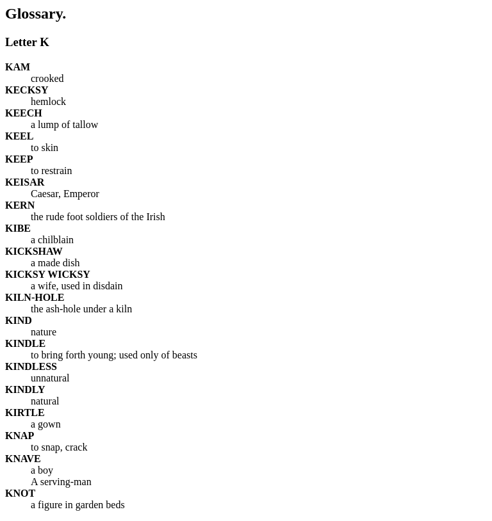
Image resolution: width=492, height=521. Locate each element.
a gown (46, 424)
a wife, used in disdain (77, 285)
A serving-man (61, 481)
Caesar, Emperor (65, 193)
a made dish (55, 262)
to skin (44, 147)
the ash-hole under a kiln (81, 308)
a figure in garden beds (78, 504)
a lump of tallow (64, 124)
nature (43, 331)
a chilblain (52, 239)
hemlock (48, 101)
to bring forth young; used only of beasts (114, 354)
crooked (47, 78)
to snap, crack (59, 447)
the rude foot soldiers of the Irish (98, 216)
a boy (42, 470)
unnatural (50, 378)
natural (45, 401)
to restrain (51, 170)
